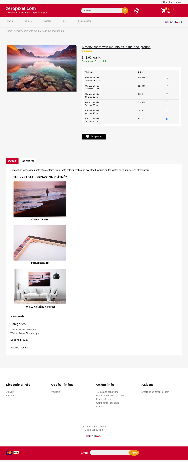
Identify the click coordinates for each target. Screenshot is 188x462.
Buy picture (94, 138)
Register (167, 2)
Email (84, 454)
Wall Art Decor (17, 331)
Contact (100, 408)
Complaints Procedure (107, 404)
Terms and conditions (107, 393)
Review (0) (28, 162)
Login (178, 2)
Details (12, 162)
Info (56, 23)
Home (9, 23)
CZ (180, 23)
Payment (10, 397)
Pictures (24, 23)
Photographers (74, 23)
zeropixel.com (27, 10)
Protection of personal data (110, 397)
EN (171, 23)
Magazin (41, 23)
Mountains (32, 331)
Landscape (33, 335)
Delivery (10, 393)
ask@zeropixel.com (158, 393)
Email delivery (103, 401)
